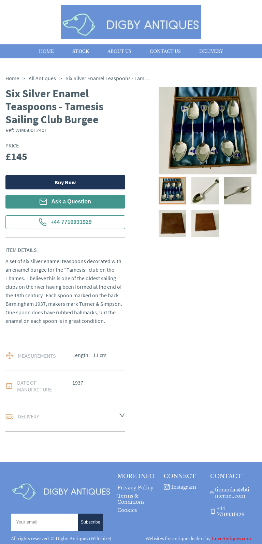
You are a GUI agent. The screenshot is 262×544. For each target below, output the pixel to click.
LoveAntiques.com (231, 538)
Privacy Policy (135, 488)
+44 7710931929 (65, 222)
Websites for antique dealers (174, 538)
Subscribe (90, 522)
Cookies (127, 510)
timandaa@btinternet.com (232, 493)
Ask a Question (65, 202)
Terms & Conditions (130, 499)
